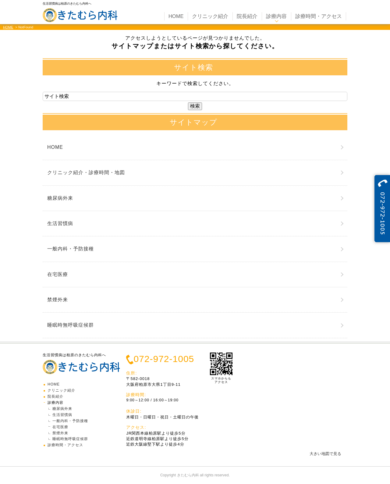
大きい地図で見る (325, 453)
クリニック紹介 (61, 390)
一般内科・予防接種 (70, 248)
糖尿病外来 (60, 198)
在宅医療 (57, 274)
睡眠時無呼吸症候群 (70, 325)
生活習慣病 (60, 223)
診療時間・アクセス (65, 445)
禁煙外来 (57, 299)
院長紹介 (55, 396)
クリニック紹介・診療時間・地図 (86, 172)
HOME (8, 27)
